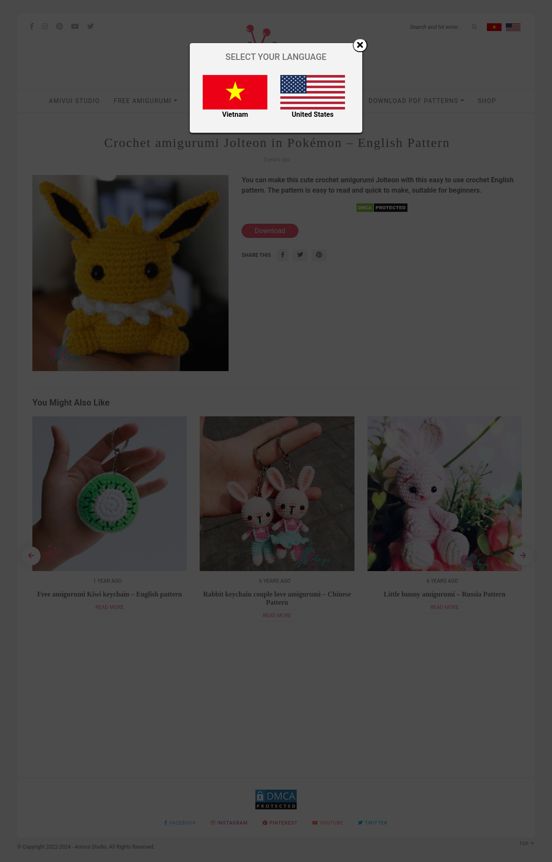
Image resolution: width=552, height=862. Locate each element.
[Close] (360, 45)
